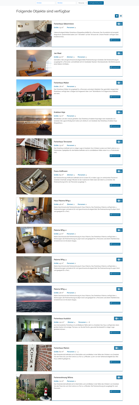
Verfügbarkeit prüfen (96, 3)
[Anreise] (45, 3)
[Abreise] (66, 3)
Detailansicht (115, 40)
